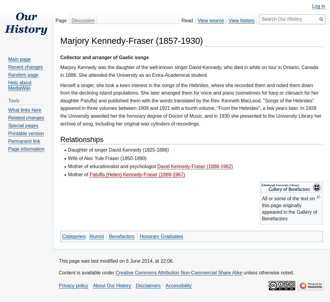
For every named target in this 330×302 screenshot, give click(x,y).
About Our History (112, 285)
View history (241, 20)
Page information (26, 149)
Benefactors (121, 236)
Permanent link (24, 141)
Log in (318, 6)
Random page (23, 74)
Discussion (82, 20)
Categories (73, 236)
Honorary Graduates (161, 236)
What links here (24, 110)
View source (211, 20)
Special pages (23, 125)
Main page (19, 59)
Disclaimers (148, 285)
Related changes (26, 117)
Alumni (96, 236)
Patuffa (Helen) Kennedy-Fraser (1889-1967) (137, 174)
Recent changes (25, 67)
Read (187, 20)
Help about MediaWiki (19, 85)
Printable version (26, 133)
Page (61, 20)
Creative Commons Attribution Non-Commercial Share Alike (179, 272)
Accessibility (179, 285)
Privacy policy (73, 285)
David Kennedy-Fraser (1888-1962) (195, 166)
